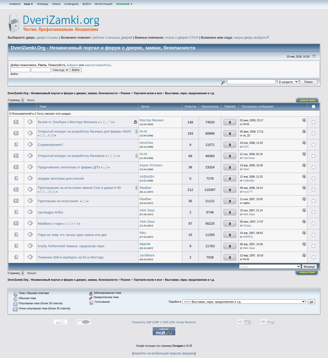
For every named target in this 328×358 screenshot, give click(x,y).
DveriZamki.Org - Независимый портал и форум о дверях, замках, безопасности (63, 93)
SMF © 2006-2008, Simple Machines (175, 322)
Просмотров (209, 106)
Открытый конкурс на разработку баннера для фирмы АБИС (85, 131)
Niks (143, 233)
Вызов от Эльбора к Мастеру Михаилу (67, 122)
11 (54, 191)
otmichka (146, 143)
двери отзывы (47, 37)
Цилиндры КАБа (50, 212)
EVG (246, 146)
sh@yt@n (147, 176)
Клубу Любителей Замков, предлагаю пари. (71, 246)
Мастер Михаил (152, 120)
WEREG (248, 236)
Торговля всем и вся (148, 93)
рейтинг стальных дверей (112, 37)
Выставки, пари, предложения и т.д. (189, 93)
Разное (125, 93)
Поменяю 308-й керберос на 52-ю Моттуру (71, 257)
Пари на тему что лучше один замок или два (72, 235)
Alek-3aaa (147, 210)
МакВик (145, 188)
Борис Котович (151, 165)
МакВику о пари (50, 223)
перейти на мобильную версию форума (164, 353)
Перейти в (175, 301)
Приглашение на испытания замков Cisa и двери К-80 (79, 188)
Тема (43, 106)
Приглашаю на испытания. (58, 201)
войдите (72, 65)
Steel (246, 169)
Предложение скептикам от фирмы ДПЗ (69, 167)
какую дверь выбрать (250, 37)
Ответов (190, 106)
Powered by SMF (142, 322)
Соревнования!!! (50, 145)
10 (52, 135)
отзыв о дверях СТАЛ (181, 37)
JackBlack (147, 255)
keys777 (248, 191)
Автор (145, 106)
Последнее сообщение (257, 106)
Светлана (249, 158)
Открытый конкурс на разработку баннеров (71, 156)
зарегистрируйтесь (98, 65)
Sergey (247, 225)
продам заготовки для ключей (61, 178)
